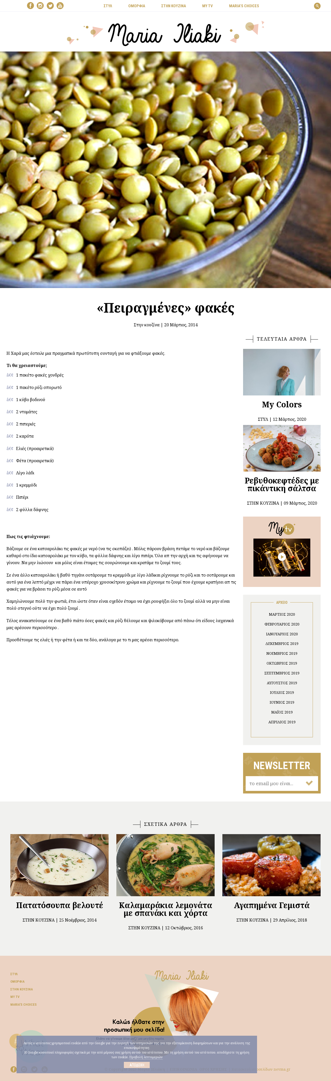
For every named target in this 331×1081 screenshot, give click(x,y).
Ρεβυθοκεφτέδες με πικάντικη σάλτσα (282, 484)
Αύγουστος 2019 (282, 682)
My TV (15, 997)
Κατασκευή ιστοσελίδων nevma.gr (261, 1069)
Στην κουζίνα (147, 325)
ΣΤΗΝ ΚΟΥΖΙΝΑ (173, 6)
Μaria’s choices (244, 6)
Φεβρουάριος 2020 (282, 624)
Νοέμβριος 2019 (281, 653)
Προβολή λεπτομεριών (146, 1057)
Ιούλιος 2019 (282, 692)
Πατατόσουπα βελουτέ (59, 905)
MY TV (207, 6)
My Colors (282, 404)
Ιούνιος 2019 (282, 702)
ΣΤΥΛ (108, 6)
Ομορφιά (17, 981)
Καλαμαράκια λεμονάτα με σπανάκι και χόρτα (165, 909)
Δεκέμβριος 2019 (281, 643)
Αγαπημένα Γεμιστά (272, 905)
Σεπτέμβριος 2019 (281, 673)
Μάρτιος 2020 (282, 614)
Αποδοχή (137, 1065)
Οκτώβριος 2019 (282, 663)
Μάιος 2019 (282, 712)
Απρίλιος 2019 (282, 721)
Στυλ (14, 974)
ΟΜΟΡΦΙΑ (136, 6)
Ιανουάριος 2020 (282, 633)
